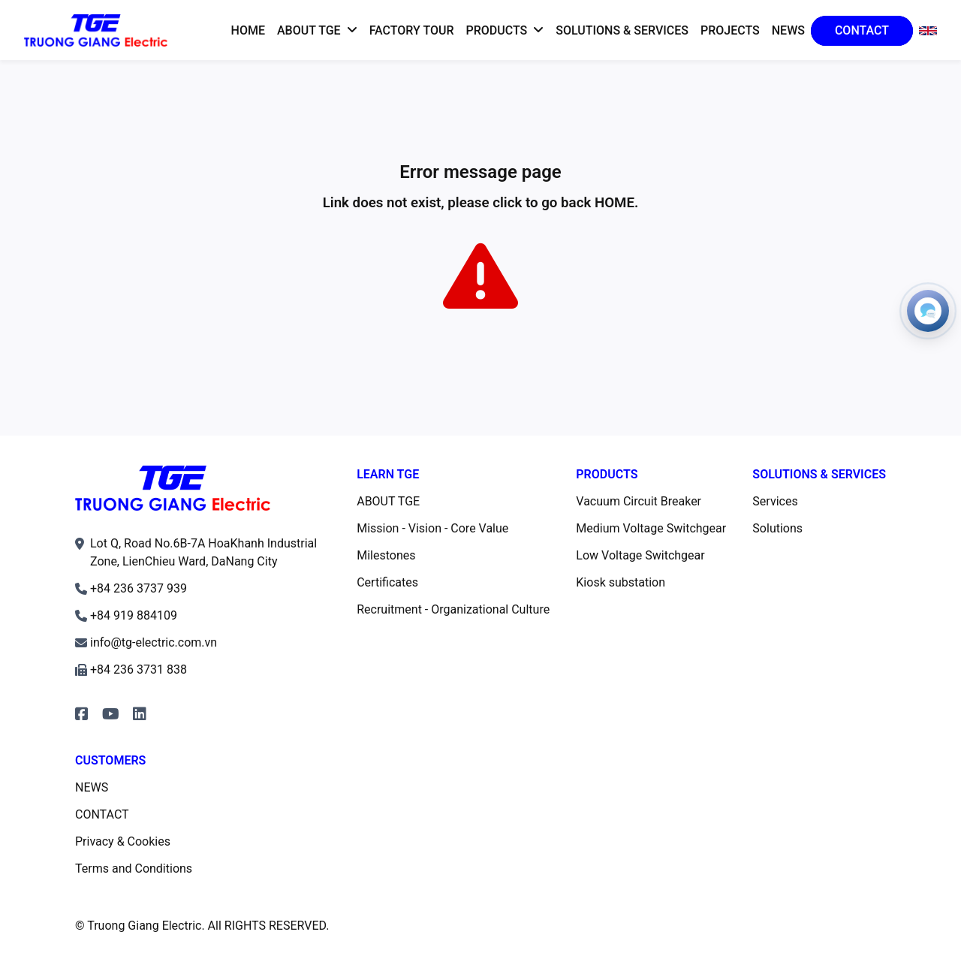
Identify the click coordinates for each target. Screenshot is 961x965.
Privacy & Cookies (122, 841)
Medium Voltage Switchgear (651, 528)
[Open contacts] (928, 311)
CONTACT (102, 814)
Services (774, 501)
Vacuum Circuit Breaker (638, 501)
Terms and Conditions (133, 868)
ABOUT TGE (388, 501)
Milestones (386, 555)
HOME (614, 203)
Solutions (777, 528)
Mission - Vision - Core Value (432, 528)
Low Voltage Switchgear (640, 555)
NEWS (91, 787)
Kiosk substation (620, 582)
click (507, 203)
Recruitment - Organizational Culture (453, 609)
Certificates (387, 582)
